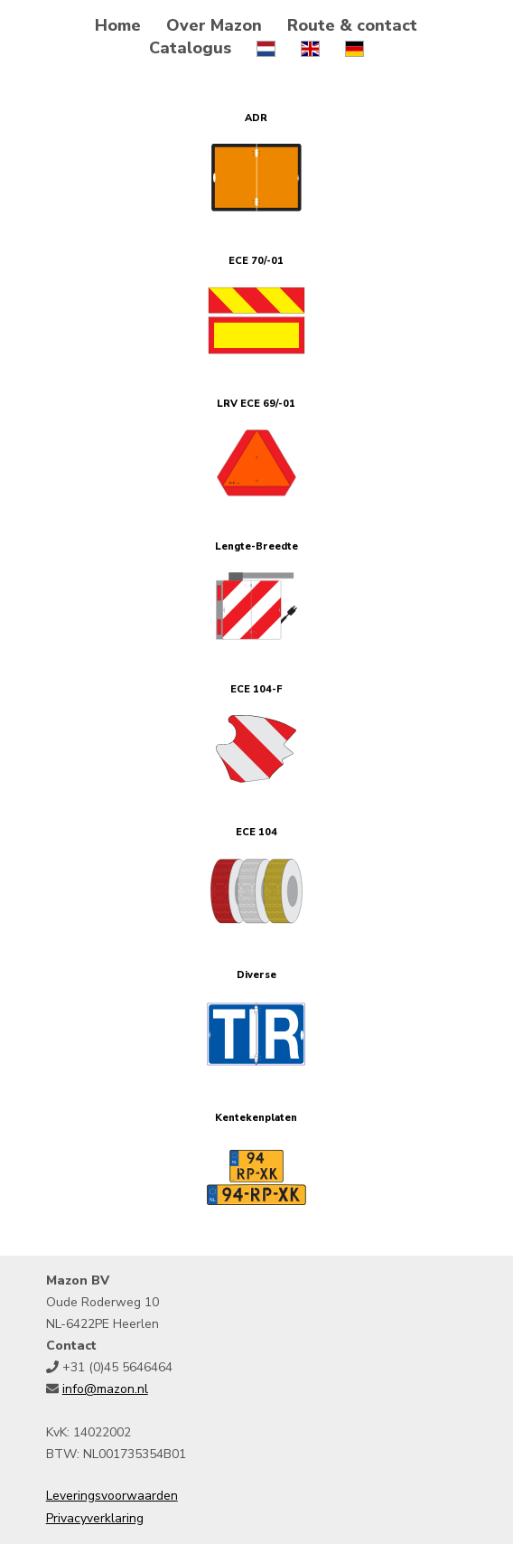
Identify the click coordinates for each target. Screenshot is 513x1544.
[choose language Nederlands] (266, 48)
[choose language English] (310, 48)
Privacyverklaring (95, 1518)
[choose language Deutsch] (354, 48)
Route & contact (352, 25)
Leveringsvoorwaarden (112, 1495)
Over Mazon (214, 25)
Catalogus (190, 48)
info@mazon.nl (105, 1389)
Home (118, 25)
